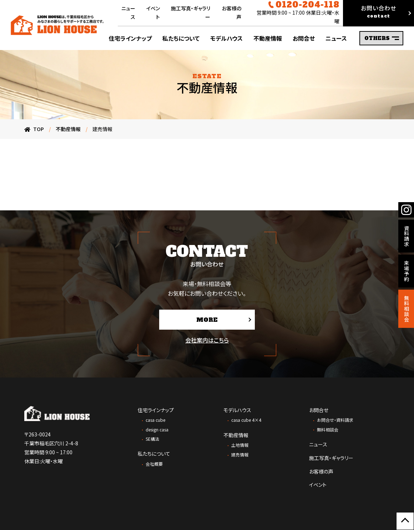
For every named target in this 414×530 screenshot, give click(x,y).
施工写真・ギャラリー (331, 457)
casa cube (155, 420)
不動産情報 (235, 435)
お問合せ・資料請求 (335, 420)
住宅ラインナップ (156, 410)
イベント (318, 484)
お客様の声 (321, 471)
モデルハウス (237, 410)
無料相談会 (327, 429)
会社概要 (154, 464)
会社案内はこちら (207, 340)
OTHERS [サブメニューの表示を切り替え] (381, 38)
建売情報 (239, 454)
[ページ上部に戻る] (405, 521)
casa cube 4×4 (246, 420)
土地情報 (239, 445)
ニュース (318, 444)
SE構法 (152, 439)
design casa (157, 429)
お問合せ (318, 410)
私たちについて (154, 453)
